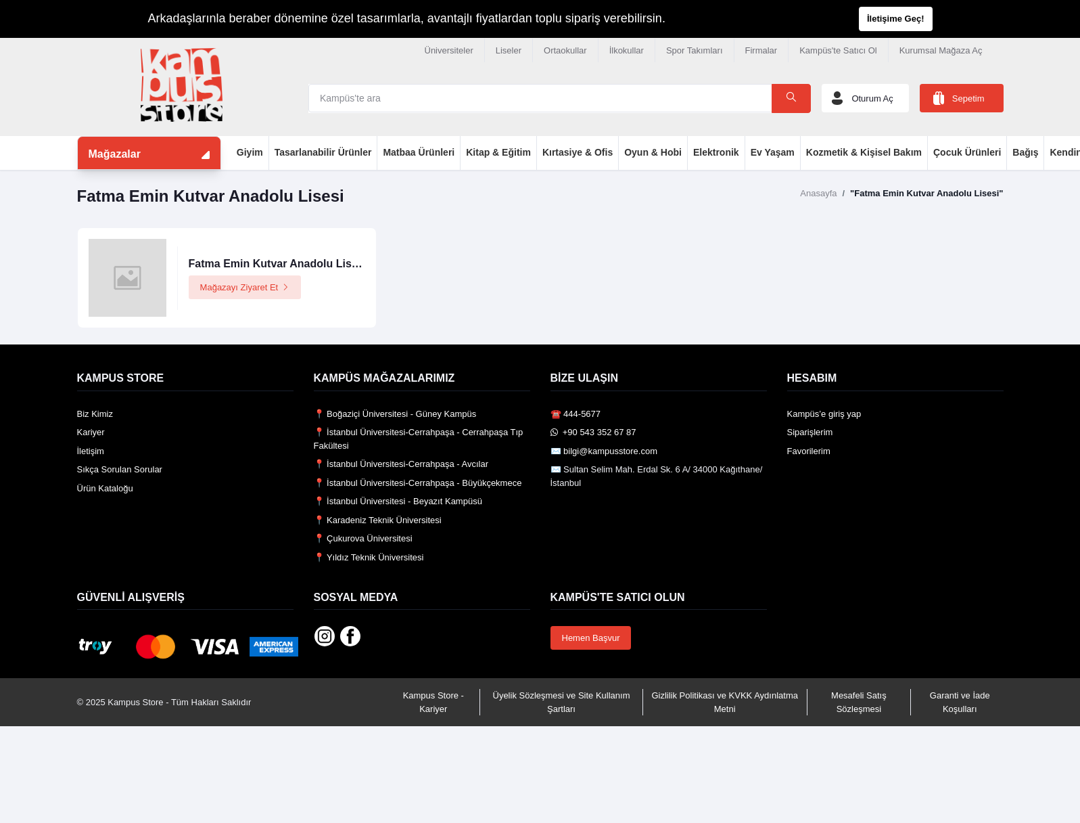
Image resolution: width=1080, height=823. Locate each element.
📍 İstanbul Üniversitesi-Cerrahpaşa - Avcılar (401, 464)
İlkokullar (626, 50)
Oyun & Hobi (653, 152)
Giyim (250, 152)
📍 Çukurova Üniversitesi (363, 538)
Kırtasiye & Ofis (577, 152)
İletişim (90, 451)
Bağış (1025, 152)
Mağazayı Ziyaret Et (244, 287)
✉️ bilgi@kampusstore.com (604, 451)
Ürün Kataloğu (105, 488)
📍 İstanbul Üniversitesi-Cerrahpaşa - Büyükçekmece (418, 483)
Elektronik (716, 152)
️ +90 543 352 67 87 (593, 432)
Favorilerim (808, 451)
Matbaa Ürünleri (418, 152)
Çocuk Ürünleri (967, 152)
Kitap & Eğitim (498, 152)
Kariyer (91, 432)
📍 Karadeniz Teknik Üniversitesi (378, 520)
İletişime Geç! (895, 19)
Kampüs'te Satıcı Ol (837, 50)
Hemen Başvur (591, 638)
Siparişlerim (810, 432)
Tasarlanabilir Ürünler (323, 152)
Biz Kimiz (95, 414)
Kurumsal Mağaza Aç (941, 50)
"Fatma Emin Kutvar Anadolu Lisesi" (926, 193)
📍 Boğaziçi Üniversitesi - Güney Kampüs (395, 414)
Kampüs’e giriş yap (824, 414)
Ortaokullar (565, 50)
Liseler (508, 50)
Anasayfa (818, 193)
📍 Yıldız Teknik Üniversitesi (369, 557)
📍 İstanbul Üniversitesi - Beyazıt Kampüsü (398, 501)
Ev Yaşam (773, 152)
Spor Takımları (694, 50)
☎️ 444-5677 (575, 414)
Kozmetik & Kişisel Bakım (864, 152)
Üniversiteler (449, 50)
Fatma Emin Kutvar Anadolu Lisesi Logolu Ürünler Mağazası (343, 263)
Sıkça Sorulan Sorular (119, 469)
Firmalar (761, 50)
